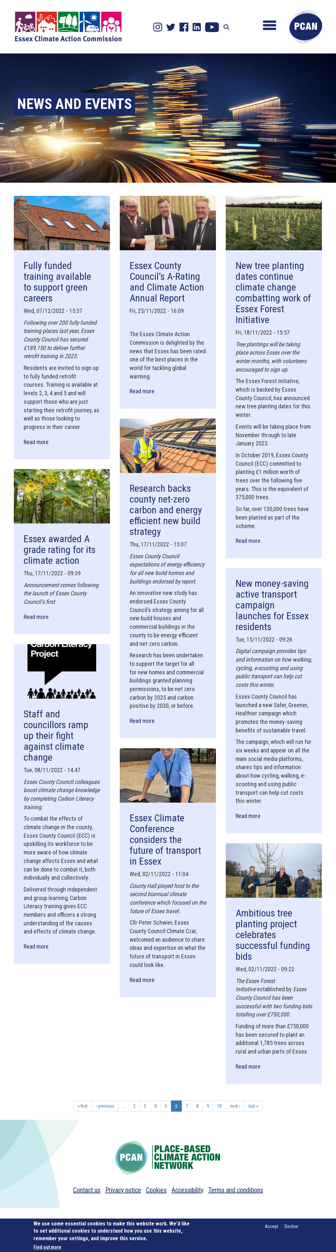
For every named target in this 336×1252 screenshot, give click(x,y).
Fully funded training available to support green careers (57, 282)
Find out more (47, 1247)
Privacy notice (123, 1190)
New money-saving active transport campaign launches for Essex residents (272, 605)
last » (253, 1106)
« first (83, 1106)
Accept (271, 1226)
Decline (291, 1226)
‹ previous (105, 1106)
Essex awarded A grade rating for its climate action (59, 549)
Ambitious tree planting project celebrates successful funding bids (273, 934)
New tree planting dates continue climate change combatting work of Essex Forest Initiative (273, 292)
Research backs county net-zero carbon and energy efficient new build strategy (166, 509)
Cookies (156, 1190)
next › (235, 1106)
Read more (36, 442)
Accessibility (187, 1190)
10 (219, 1106)
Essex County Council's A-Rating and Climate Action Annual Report (167, 282)
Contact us (86, 1190)
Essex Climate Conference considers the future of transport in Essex (165, 839)
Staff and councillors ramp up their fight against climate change (56, 735)
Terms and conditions (235, 1190)
